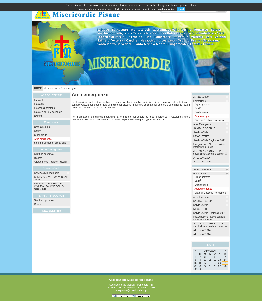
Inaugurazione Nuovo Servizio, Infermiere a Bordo (209, 145)
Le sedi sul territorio (44, 108)
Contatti (38, 116)
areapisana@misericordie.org (131, 290)
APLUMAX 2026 (202, 157)
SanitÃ (38, 131)
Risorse (38, 158)
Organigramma (42, 127)
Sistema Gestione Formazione (50, 142)
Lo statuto (39, 104)
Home (38, 88)
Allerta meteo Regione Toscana (50, 161)
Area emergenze (69, 88)
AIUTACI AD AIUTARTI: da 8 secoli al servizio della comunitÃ (210, 152)
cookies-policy (166, 9)
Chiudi (181, 9)
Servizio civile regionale (46, 173)
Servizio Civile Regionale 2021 (209, 140)
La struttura (40, 100)
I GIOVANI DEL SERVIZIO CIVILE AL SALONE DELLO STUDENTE (49, 186)
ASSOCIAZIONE (202, 97)
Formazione (51, 88)
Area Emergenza (202, 124)
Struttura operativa (44, 154)
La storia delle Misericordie (48, 112)
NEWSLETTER (51, 210)
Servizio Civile (51, 168)
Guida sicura (40, 135)
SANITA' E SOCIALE (204, 128)
